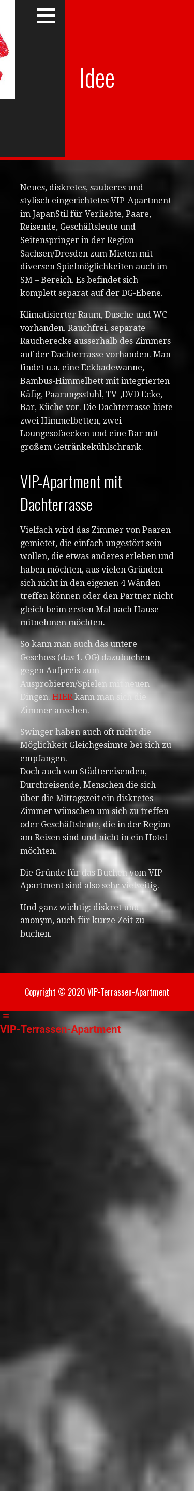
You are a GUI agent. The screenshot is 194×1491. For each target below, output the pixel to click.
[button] (50, 15)
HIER (62, 697)
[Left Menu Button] (5, 1016)
